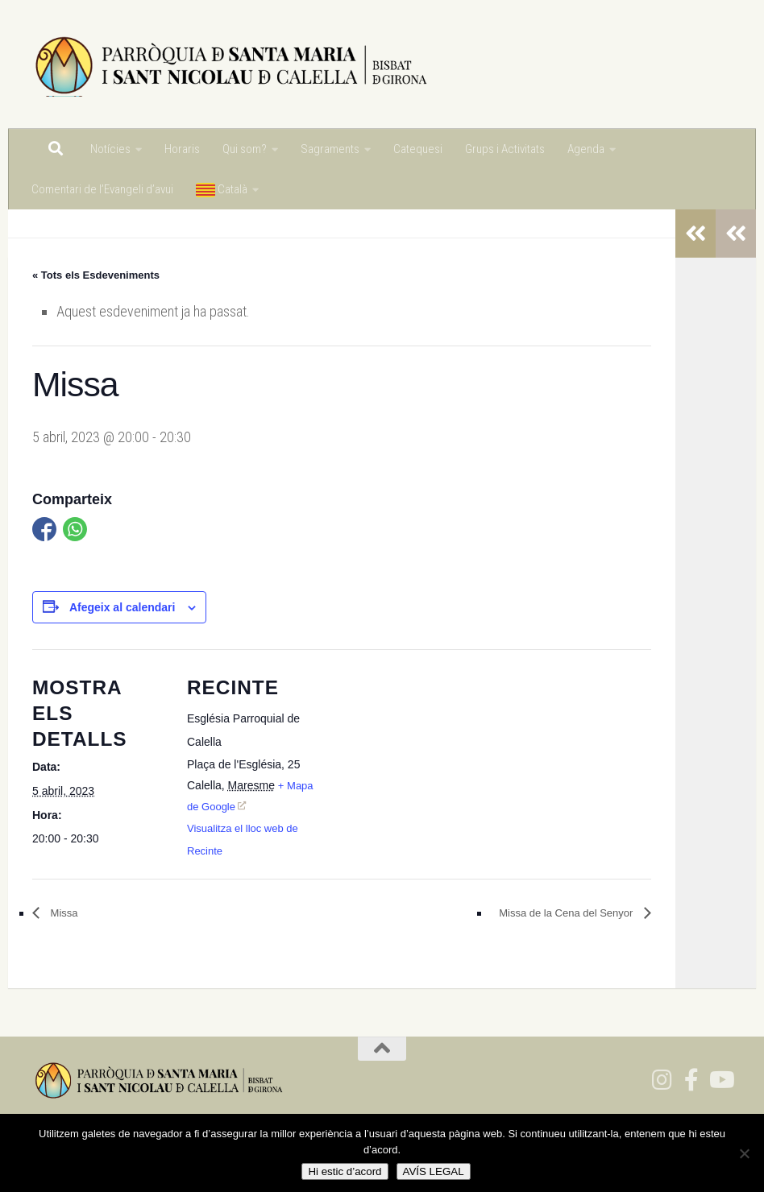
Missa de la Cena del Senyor (567, 913)
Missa (63, 913)
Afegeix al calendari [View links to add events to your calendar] (122, 607)
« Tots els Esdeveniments (96, 275)
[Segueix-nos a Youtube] (720, 1080)
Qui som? (244, 149)
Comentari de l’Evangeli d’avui (102, 189)
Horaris (182, 149)
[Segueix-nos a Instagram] (662, 1080)
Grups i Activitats (505, 149)
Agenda (585, 149)
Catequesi (417, 149)
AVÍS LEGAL (433, 1171)
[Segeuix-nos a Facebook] (691, 1080)
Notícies (110, 149)
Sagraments (330, 149)
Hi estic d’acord (344, 1171)
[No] (744, 1153)
